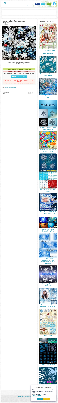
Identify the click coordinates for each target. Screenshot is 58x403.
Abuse (27, 400)
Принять (40, 398)
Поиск (37, 3)
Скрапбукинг (6, 24)
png (9, 87)
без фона (11, 87)
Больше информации (36, 395)
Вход (49, 3)
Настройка (46, 398)
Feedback (30, 400)
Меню (43, 3)
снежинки (6, 87)
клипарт (14, 87)
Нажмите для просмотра (19, 76)
